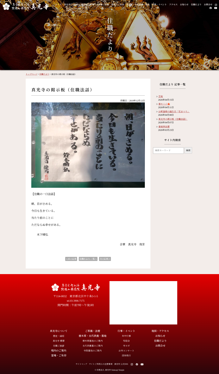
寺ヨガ (126, 346)
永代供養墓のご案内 (93, 346)
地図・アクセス (160, 331)
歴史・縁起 (58, 336)
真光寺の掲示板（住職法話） (172, 119)
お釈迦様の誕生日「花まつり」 (174, 111)
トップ (58, 4)
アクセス (186, 4)
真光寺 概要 (59, 341)
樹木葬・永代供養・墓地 (147, 4)
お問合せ (197, 8)
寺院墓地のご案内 (93, 351)
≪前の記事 (71, 259)
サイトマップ (81, 364)
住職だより (211, 4)
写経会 (126, 341)
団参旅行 (126, 355)
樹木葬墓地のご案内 (93, 341)
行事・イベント (170, 4)
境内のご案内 (90, 4)
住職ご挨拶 (58, 346)
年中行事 (126, 336)
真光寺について (72, 4)
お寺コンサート (126, 351)
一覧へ (88, 259)
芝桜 (160, 96)
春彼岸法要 (164, 127)
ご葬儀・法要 (107, 4)
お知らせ (198, 4)
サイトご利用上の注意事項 (100, 364)
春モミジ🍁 (164, 104)
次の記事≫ (105, 259)
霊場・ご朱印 (124, 4)
